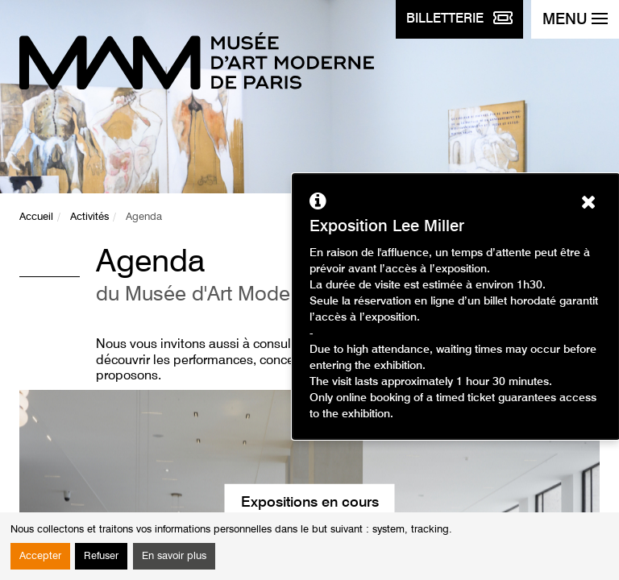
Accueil (36, 217)
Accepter (40, 556)
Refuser (101, 556)
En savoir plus (174, 556)
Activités (89, 217)
